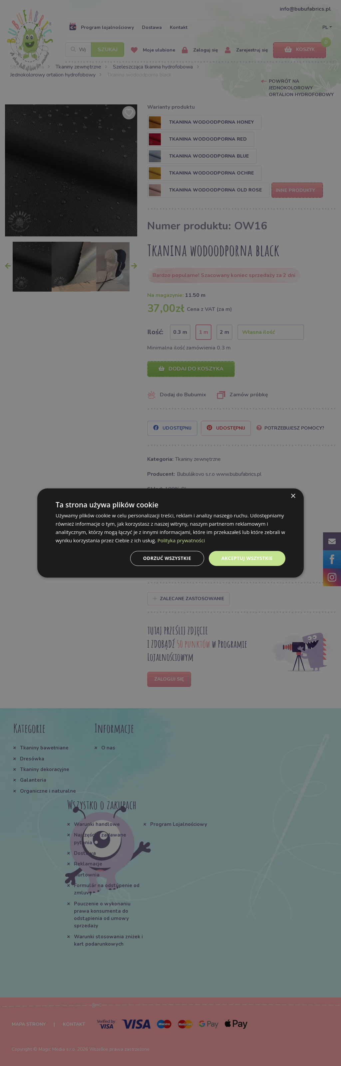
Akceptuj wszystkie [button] (247, 558)
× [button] (292, 496)
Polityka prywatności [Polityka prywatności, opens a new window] (181, 540)
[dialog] (170, 533)
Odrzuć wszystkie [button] (167, 558)
